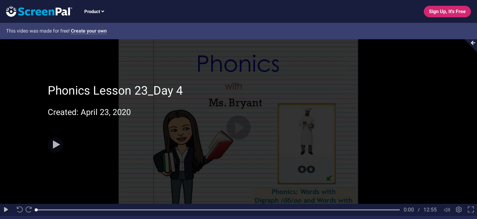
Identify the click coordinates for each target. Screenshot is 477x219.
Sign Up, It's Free (447, 11)
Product (94, 11)
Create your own (89, 31)
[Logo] (36, 11)
